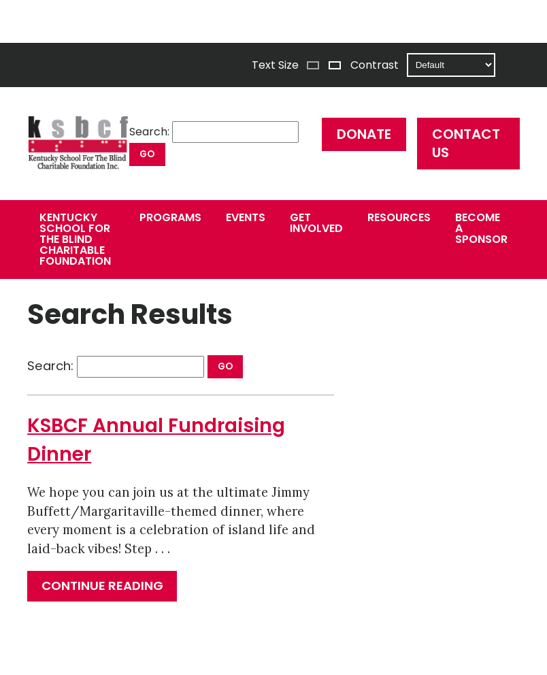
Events (245, 217)
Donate (364, 134)
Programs (170, 217)
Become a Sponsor (481, 228)
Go (146, 154)
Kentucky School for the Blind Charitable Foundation (75, 239)
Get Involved (316, 223)
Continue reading (109, 589)
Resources (399, 217)
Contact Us (466, 143)
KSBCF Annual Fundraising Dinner (156, 439)
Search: (149, 131)
